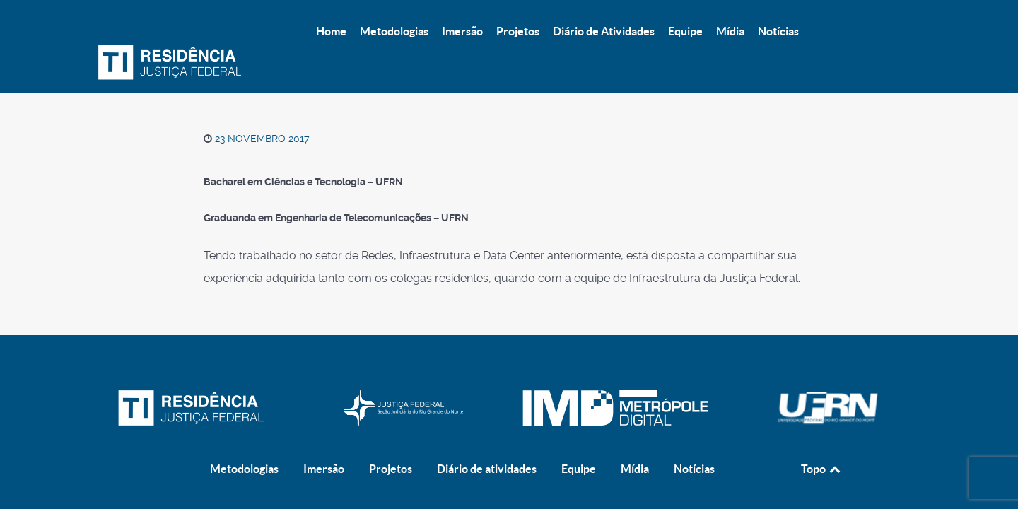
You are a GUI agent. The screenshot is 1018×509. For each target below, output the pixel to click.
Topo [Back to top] (822, 406)
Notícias (694, 406)
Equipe (578, 406)
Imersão (323, 406)
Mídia (635, 406)
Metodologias (244, 406)
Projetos (390, 406)
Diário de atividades (487, 406)
